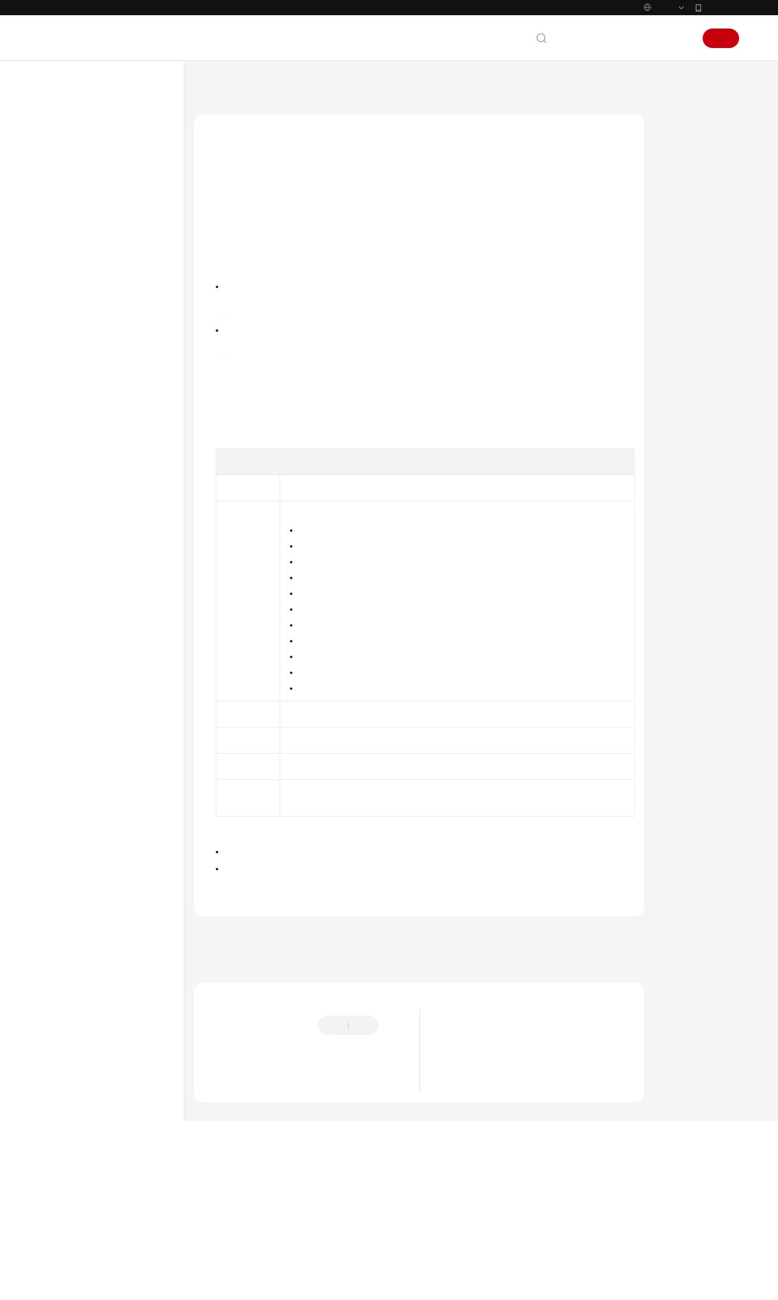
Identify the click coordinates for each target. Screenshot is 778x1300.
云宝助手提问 (225, 1204)
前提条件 (681, 141)
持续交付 (77, 914)
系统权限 (68, 1280)
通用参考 (68, 1164)
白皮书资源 (72, 1242)
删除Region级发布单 (133, 836)
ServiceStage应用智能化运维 (489, 1198)
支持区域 (68, 1261)
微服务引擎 (81, 933)
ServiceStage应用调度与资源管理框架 (504, 1167)
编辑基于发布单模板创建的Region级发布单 (133, 643)
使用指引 (77, 227)
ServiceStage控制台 (261, 271)
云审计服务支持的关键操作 (107, 953)
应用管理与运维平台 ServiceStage (291, 85)
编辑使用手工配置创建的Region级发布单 (133, 607)
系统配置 (77, 875)
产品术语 (68, 1183)
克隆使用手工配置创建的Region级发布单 (133, 679)
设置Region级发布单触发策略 (133, 750)
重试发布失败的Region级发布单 (125, 557)
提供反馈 (218, 1157)
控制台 (648, 38)
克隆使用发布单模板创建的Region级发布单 (133, 715)
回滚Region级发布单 (133, 582)
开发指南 (68, 992)
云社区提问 (280, 1204)
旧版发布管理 (97, 855)
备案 (617, 38)
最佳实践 (68, 1011)
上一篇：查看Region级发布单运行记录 (267, 1049)
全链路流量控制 (88, 355)
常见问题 (68, 1089)
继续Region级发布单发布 (133, 527)
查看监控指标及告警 (96, 972)
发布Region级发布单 (133, 471)
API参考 (66, 1031)
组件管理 (77, 316)
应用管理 (77, 296)
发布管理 (77, 374)
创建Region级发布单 (121, 432)
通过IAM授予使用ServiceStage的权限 (115, 252)
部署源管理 (81, 894)
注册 (720, 38)
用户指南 (68, 208)
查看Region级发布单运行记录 (133, 781)
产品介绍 (68, 149)
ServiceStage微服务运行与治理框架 (500, 1182)
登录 (679, 38)
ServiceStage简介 (471, 1152)
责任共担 (68, 1203)
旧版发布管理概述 (340, 407)
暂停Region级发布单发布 (133, 496)
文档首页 (208, 85)
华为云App (721, 7)
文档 (590, 38)
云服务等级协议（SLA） (96, 1222)
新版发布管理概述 (117, 413)
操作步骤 (681, 164)
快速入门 (68, 188)
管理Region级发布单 (121, 452)
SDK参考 (67, 1050)
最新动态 (458, 1137)
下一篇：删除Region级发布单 (250, 1066)
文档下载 (68, 1128)
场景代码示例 (76, 1070)
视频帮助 (68, 1108)
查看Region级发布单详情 (134, 811)
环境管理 (77, 277)
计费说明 (68, 169)
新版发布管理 (97, 394)
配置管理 (77, 335)
